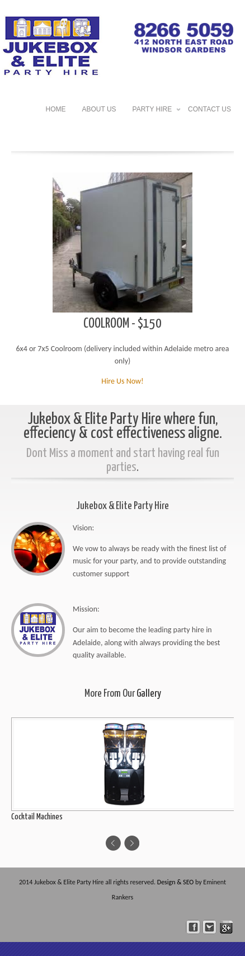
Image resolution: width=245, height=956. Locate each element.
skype (226, 927)
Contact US (209, 109)
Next (131, 843)
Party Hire (152, 110)
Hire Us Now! (122, 381)
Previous (113, 843)
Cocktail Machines (37, 817)
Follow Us (209, 927)
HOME (56, 109)
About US (99, 109)
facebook (193, 927)
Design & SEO (175, 882)
